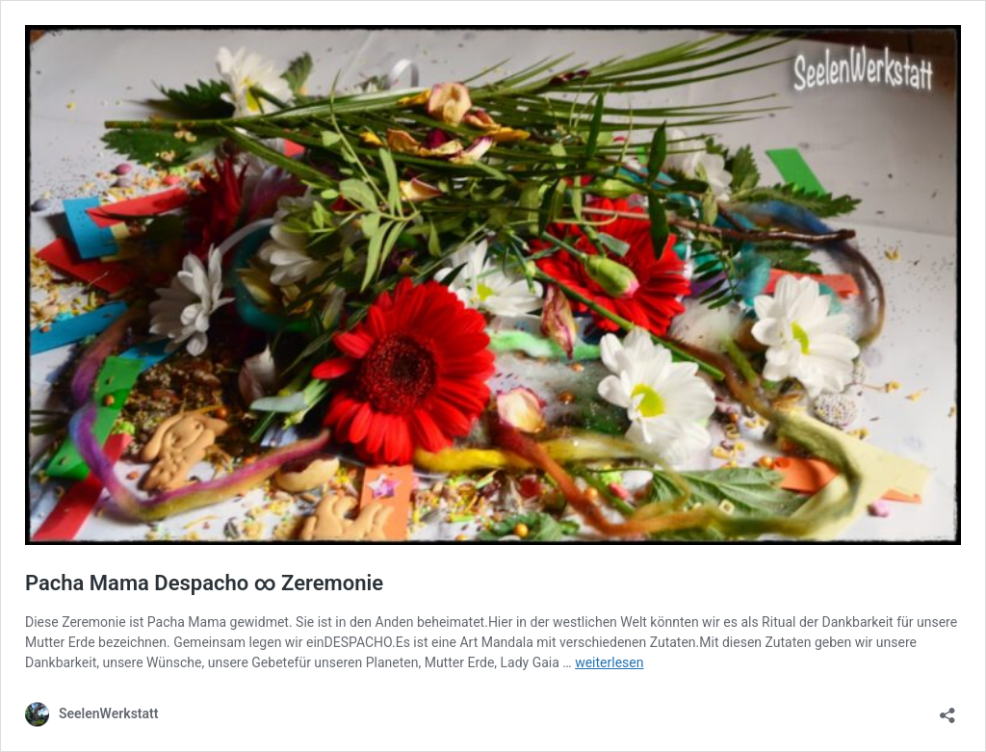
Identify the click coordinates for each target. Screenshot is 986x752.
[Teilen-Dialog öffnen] (947, 709)
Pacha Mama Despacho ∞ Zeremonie (204, 583)
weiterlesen (609, 662)
